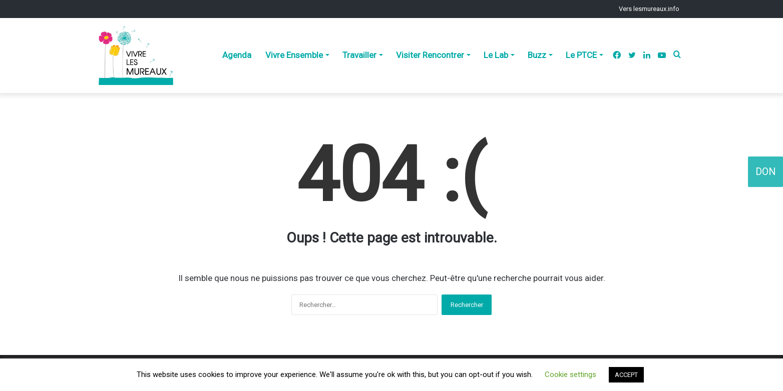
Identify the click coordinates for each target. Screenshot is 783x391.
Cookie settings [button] (570, 374)
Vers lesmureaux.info (649, 8)
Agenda (236, 55)
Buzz (537, 55)
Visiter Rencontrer (430, 55)
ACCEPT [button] (626, 374)
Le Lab (496, 55)
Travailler (359, 55)
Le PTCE (581, 55)
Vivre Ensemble (294, 55)
